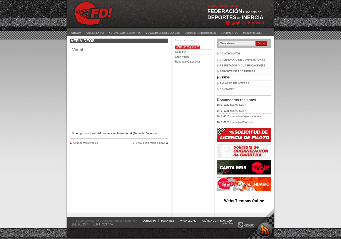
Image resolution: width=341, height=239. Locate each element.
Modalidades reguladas (162, 33)
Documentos (229, 33)
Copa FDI (181, 51)
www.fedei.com (222, 5)
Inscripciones (252, 33)
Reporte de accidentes (237, 71)
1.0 (81, 224)
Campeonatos (230, 53)
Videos (225, 77)
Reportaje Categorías (188, 61)
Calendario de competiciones (242, 59)
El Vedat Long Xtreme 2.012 (149, 142)
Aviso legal (187, 220)
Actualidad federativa (124, 33)
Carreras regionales (187, 47)
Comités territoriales (200, 33)
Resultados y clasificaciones (242, 65)
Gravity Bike (182, 56)
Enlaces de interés (234, 83)
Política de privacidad (216, 220)
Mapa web (167, 220)
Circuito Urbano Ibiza (85, 142)
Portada (75, 33)
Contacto (227, 89)
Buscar (261, 43)
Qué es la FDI (95, 33)
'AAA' (107, 224)
